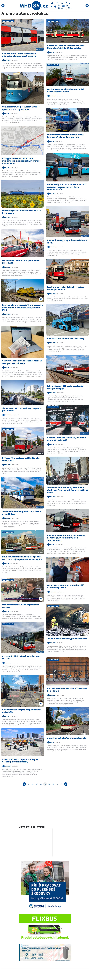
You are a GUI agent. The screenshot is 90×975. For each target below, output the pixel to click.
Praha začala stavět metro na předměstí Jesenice (21, 605)
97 (61, 783)
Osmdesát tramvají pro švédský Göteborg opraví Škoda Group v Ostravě (22, 107)
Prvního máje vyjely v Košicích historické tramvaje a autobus (66, 287)
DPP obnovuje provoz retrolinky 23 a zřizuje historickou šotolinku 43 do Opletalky (67, 46)
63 (53, 783)
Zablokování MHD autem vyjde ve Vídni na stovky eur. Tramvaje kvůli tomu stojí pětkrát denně (67, 489)
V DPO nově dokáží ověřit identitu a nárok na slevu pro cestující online (21, 361)
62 (49, 783)
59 (37, 783)
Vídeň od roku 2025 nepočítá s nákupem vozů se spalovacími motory (21, 759)
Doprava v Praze (8, 20)
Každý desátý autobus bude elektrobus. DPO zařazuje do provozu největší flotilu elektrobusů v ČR (66, 186)
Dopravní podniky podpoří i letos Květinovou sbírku (62, 240)
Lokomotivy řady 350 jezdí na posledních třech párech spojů (66, 386)
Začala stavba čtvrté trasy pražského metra (65, 639)
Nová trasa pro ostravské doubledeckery (66, 337)
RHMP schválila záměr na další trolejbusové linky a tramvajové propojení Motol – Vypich (21, 558)
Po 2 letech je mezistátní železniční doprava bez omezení (18, 211)
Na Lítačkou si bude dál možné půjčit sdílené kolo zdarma (64, 689)
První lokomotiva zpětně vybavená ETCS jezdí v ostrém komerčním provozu (66, 135)
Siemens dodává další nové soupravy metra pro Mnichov (20, 408)
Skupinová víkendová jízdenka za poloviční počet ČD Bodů (18, 512)
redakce (8, 59)
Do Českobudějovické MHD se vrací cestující (63, 738)
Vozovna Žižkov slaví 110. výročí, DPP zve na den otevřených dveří (67, 438)
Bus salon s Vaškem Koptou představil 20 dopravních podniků (66, 585)
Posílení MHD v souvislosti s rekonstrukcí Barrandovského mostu (66, 89)
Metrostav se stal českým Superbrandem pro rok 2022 (21, 261)
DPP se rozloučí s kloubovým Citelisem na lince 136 (21, 656)
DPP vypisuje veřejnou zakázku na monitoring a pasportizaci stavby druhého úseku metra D (22, 160)
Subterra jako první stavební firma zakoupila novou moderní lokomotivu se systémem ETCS (21, 307)
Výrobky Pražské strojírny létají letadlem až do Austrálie (22, 710)
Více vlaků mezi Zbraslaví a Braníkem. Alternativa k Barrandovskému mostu (20, 54)
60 (41, 783)
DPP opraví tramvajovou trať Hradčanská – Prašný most (21, 458)
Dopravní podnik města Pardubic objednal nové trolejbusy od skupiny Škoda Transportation (67, 537)
